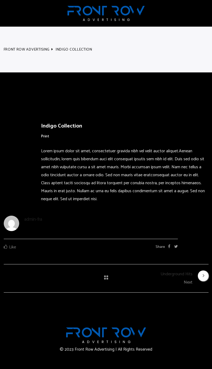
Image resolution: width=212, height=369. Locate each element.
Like (12, 247)
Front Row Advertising (27, 49)
